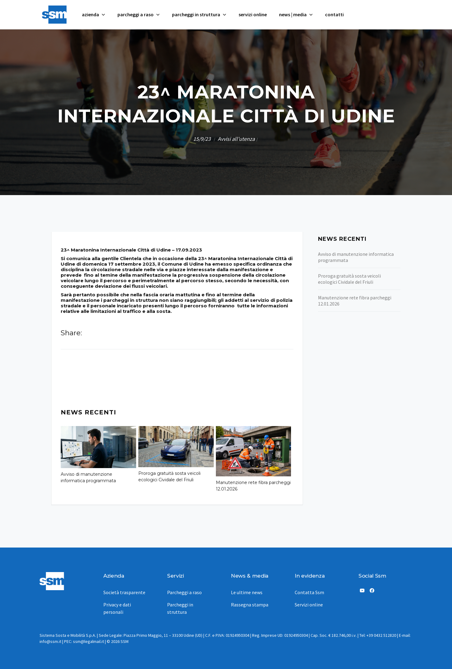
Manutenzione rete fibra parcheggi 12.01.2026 (253, 486)
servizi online (253, 14)
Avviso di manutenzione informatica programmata (88, 477)
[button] (93, 14)
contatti (334, 14)
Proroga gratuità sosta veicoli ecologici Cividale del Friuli (169, 477)
